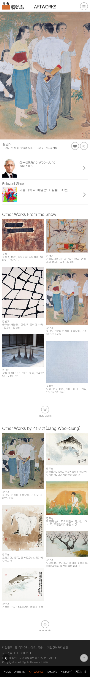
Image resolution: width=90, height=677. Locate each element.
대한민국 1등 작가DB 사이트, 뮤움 (22, 647)
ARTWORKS (36, 671)
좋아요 (75, 146)
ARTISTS (19, 671)
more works (45, 415)
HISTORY (66, 671)
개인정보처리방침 (57, 647)
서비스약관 (8, 653)
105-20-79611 (47, 658)
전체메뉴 (84, 6)
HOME (7, 671)
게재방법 (80, 671)
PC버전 (24, 653)
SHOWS (52, 671)
